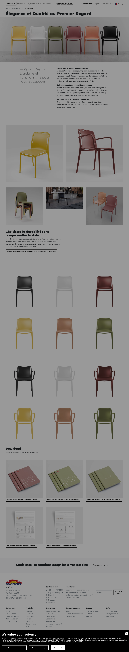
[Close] (126, 633)
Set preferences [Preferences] (14, 648)
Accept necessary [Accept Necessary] (38, 648)
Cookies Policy (77, 642)
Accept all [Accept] (58, 648)
